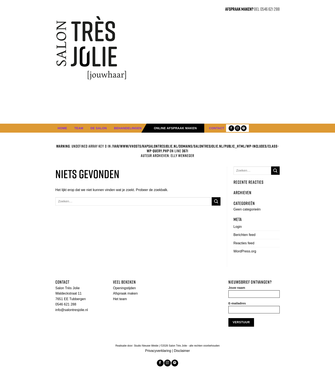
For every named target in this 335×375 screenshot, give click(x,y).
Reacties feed (244, 243)
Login (238, 226)
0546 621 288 (65, 304)
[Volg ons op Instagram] (237, 128)
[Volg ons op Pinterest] (244, 128)
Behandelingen (128, 128)
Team (78, 128)
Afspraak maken (125, 293)
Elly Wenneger (182, 155)
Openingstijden (124, 288)
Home (62, 128)
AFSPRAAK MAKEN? (239, 9)
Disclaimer (182, 351)
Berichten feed (245, 235)
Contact (216, 128)
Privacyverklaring (158, 351)
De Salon (98, 128)
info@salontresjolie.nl (71, 310)
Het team (120, 299)
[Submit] (216, 201)
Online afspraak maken (175, 128)
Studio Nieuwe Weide (146, 345)
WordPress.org (245, 251)
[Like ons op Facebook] (231, 128)
